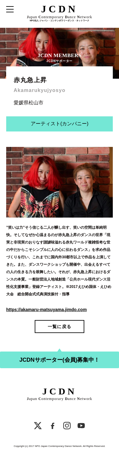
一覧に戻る (59, 326)
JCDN (59, 9)
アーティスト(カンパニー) (60, 123)
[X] (37, 426)
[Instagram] (67, 426)
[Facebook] (52, 426)
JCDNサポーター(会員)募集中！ (60, 360)
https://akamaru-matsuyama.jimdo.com (46, 309)
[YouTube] (81, 426)
